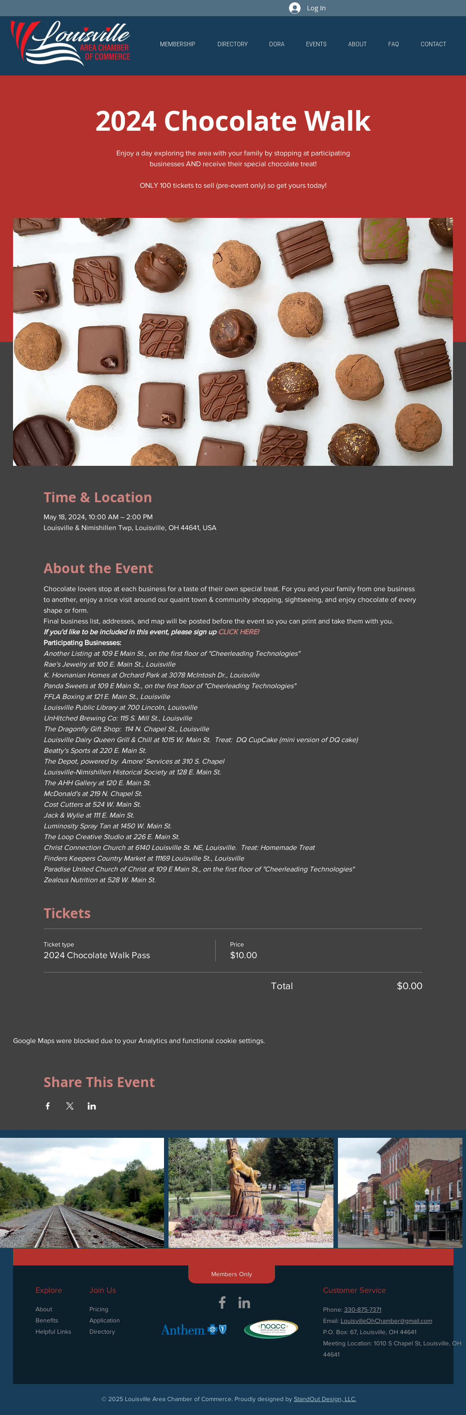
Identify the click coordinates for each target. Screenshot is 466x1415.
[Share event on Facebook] (48, 1106)
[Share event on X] (70, 1106)
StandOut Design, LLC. (325, 1398)
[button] (177, 45)
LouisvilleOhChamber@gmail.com (386, 1320)
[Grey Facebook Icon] (222, 1302)
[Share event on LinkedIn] (92, 1106)
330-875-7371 (363, 1309)
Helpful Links (53, 1331)
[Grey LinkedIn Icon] (244, 1302)
